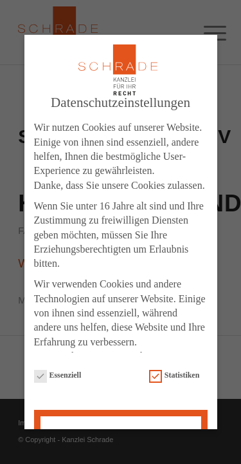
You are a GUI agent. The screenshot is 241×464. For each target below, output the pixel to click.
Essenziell (58, 376)
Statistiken (174, 376)
